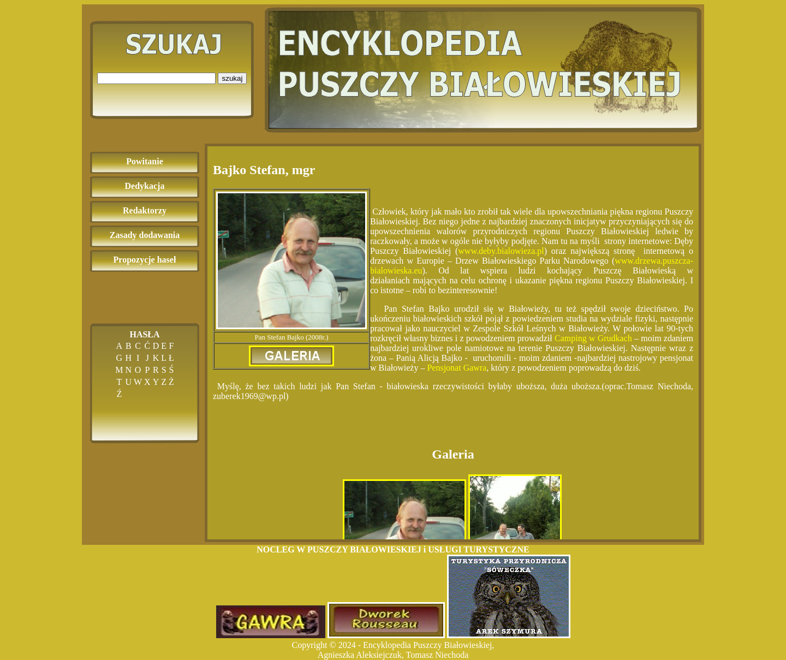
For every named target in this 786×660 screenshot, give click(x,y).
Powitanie (144, 161)
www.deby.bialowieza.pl (501, 250)
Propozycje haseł (145, 259)
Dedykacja (145, 186)
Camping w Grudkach (593, 338)
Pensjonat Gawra (456, 367)
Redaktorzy (144, 210)
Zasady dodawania (145, 235)
